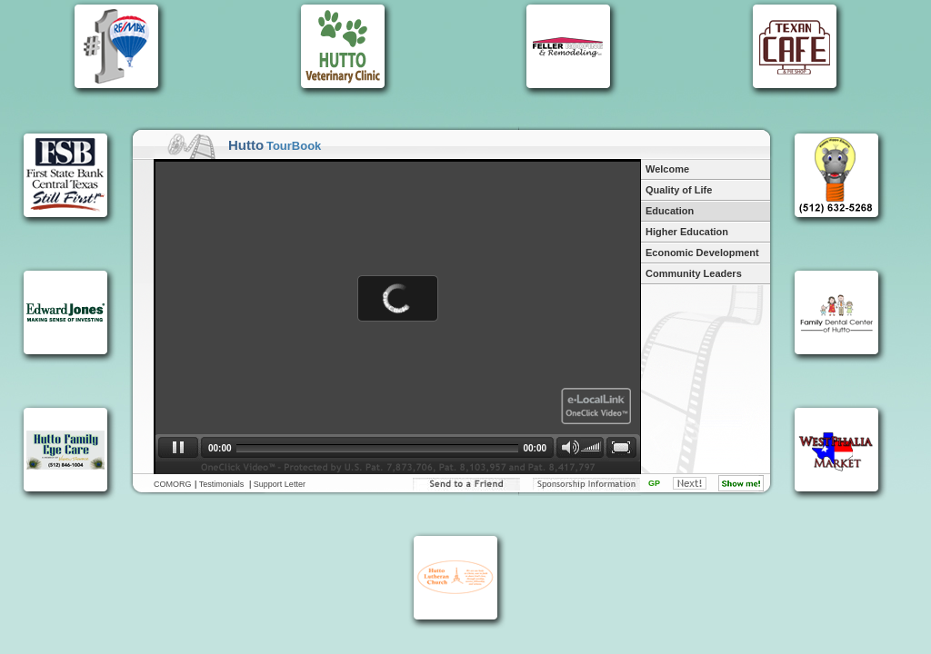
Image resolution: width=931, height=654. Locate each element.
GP (654, 483)
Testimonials (222, 484)
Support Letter (279, 484)
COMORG (173, 484)
